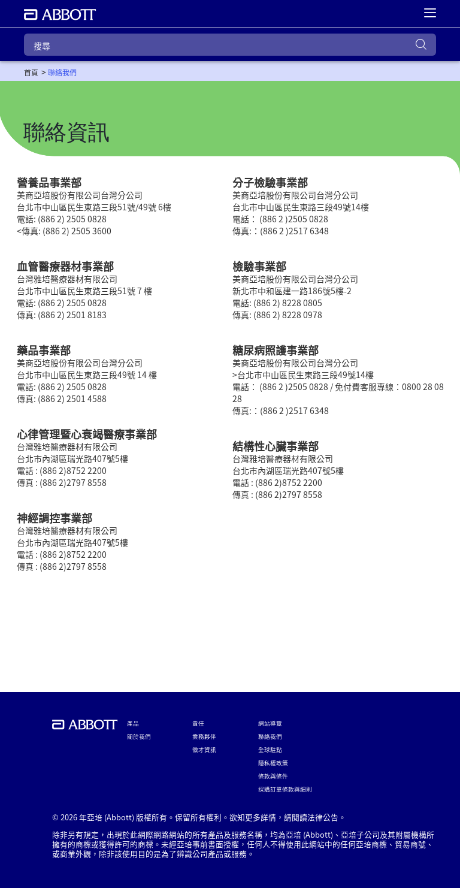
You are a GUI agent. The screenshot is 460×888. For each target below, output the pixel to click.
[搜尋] (230, 45)
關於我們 (139, 736)
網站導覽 (270, 723)
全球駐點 (270, 749)
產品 (133, 723)
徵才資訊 (204, 749)
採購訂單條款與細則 (285, 789)
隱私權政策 (273, 763)
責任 (198, 723)
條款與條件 (273, 776)
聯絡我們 (270, 736)
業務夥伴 (204, 736)
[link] (31, 72)
